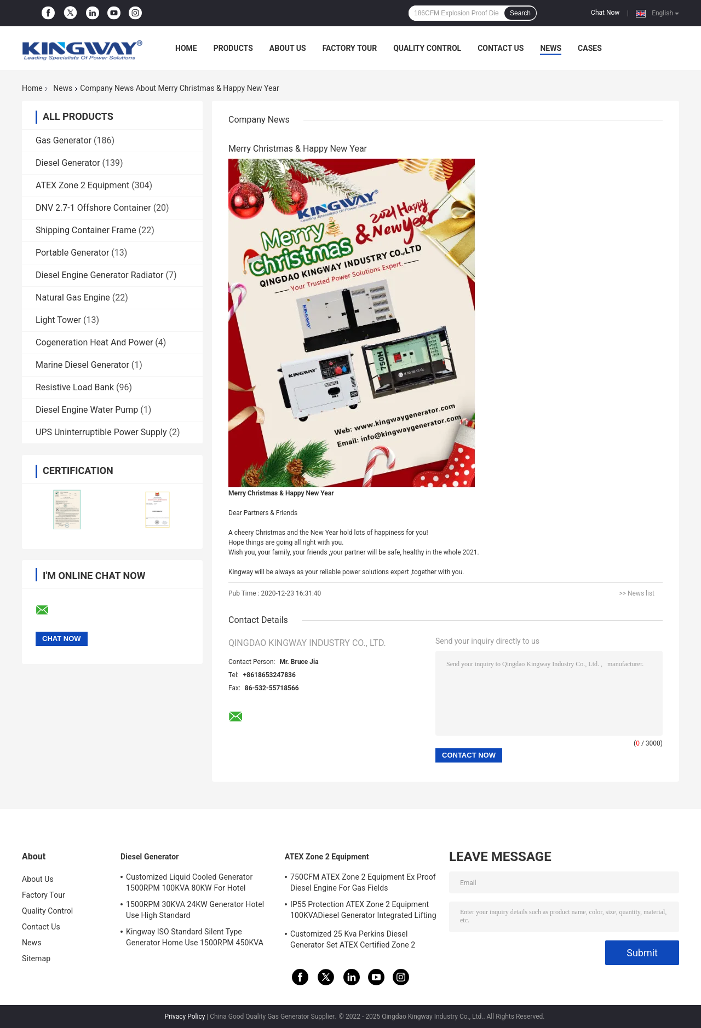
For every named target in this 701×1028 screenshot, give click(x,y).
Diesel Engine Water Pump (87, 410)
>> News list (636, 593)
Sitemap (36, 958)
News (550, 48)
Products (233, 48)
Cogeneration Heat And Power (94, 342)
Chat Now (605, 12)
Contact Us (501, 48)
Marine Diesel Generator (82, 365)
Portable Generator (72, 252)
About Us (287, 48)
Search (520, 13)
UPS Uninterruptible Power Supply (101, 432)
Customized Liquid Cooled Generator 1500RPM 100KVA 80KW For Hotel (189, 882)
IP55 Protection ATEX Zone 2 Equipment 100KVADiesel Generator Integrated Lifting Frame (363, 911)
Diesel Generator (68, 163)
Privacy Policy (185, 1016)
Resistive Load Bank (75, 387)
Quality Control (427, 48)
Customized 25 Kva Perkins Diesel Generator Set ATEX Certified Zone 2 (352, 939)
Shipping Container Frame (86, 230)
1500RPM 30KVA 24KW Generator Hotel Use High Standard (195, 910)
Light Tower (58, 320)
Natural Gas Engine (73, 297)
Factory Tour (350, 48)
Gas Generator (63, 140)
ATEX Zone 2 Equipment (82, 185)
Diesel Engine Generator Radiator (99, 275)
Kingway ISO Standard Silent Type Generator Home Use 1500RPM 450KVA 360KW (194, 938)
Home (186, 48)
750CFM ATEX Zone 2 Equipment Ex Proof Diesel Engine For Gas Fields (363, 882)
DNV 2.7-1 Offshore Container (93, 208)
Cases (590, 48)
